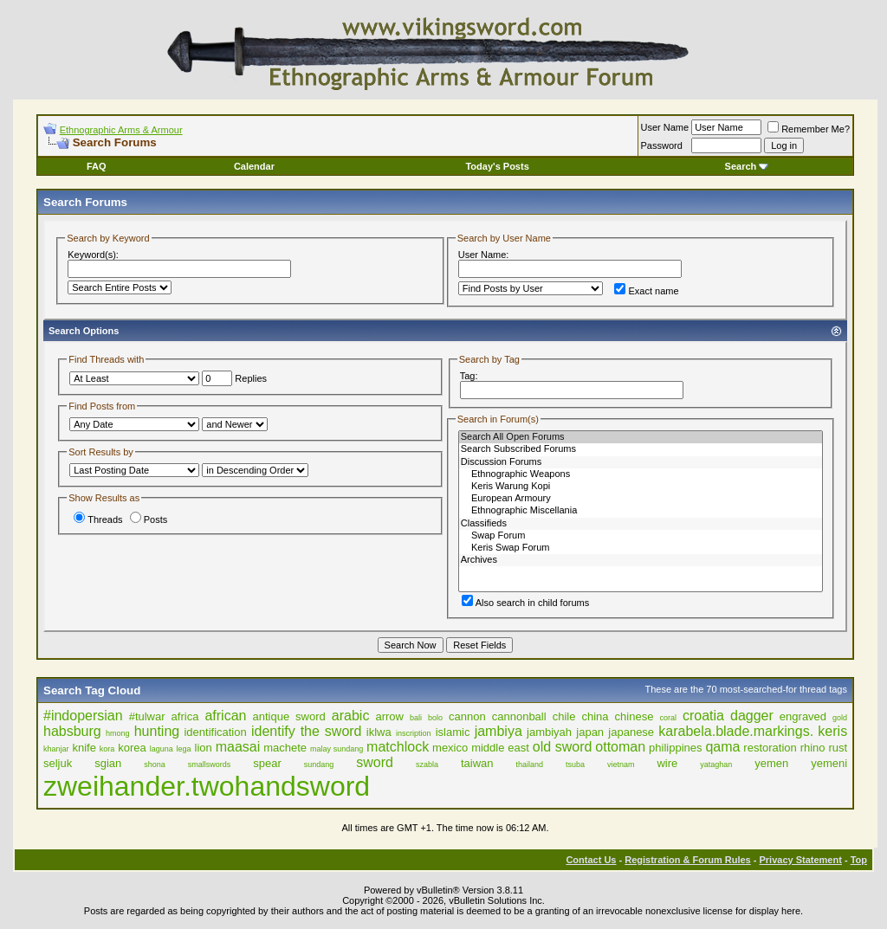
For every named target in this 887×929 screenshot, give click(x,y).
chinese (634, 716)
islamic (453, 732)
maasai (238, 746)
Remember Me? (808, 129)
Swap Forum (640, 536)
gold (839, 717)
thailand (529, 764)
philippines (675, 747)
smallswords (209, 764)
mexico (450, 747)
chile (564, 716)
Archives (640, 560)
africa (185, 716)
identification (215, 732)
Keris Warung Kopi (640, 487)
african (225, 715)
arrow (389, 716)
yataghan (716, 764)
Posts (149, 519)
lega (184, 749)
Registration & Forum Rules (687, 860)
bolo (435, 717)
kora (107, 749)
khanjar (56, 749)
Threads (98, 519)
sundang (319, 764)
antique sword (289, 716)
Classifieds (640, 524)
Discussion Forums (640, 462)
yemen (771, 763)
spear (267, 763)
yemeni (829, 763)
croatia (703, 715)
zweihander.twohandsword (206, 786)
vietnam (621, 764)
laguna (161, 749)
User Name (665, 127)
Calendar (254, 166)
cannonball (519, 716)
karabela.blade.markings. (735, 731)
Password (662, 145)
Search (747, 166)
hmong (118, 733)
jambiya (498, 731)
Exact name (646, 291)
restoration (769, 747)
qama (722, 746)
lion (203, 747)
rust (837, 747)
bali (416, 717)
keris (832, 731)
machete (285, 747)
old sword (562, 746)
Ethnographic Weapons (640, 474)
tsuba (575, 764)
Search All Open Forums (640, 437)
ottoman (620, 746)
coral (668, 717)
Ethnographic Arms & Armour (121, 130)
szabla (427, 764)
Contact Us (591, 860)
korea (132, 747)
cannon (467, 716)
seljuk (57, 763)
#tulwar (147, 716)
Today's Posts (496, 166)
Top (859, 860)
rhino (812, 747)
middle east (500, 747)
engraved (803, 716)
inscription (413, 733)
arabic (351, 715)
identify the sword (306, 731)
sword (374, 762)
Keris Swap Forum (640, 548)
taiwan (477, 763)
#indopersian (83, 715)
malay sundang (336, 749)
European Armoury (640, 499)
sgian (107, 763)
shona (154, 764)
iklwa (379, 732)
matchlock (397, 746)
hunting (157, 731)
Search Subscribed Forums (640, 449)
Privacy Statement (800, 860)
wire (667, 763)
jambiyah (549, 732)
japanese (631, 732)
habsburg (72, 731)
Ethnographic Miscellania (640, 511)
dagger (752, 715)
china (594, 716)
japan (590, 732)
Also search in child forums (525, 602)
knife (83, 747)
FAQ (97, 166)
